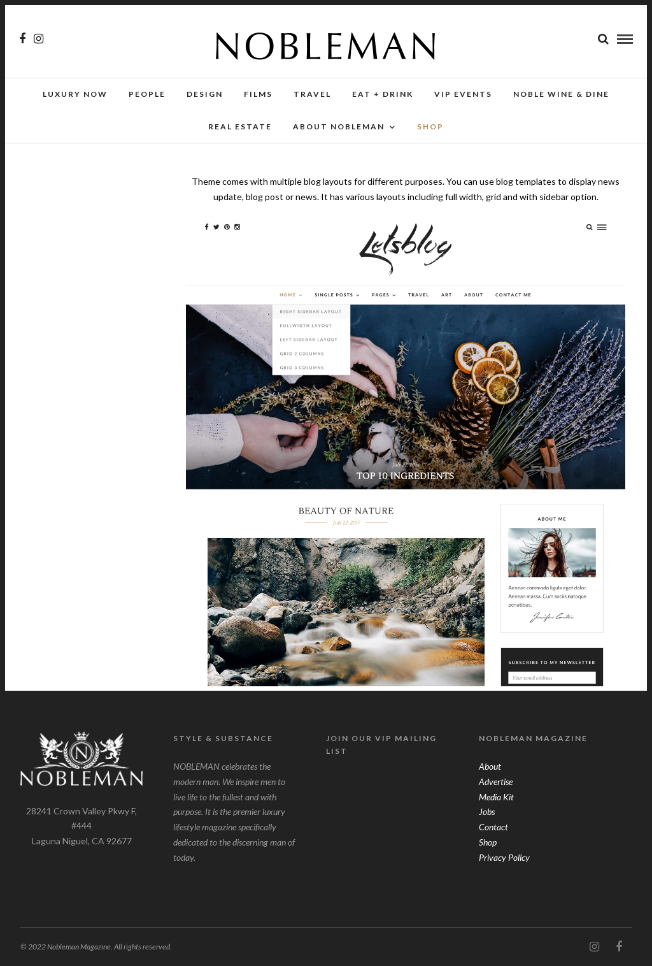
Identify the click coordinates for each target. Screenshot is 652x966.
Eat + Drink (382, 94)
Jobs (487, 811)
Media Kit (496, 796)
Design (205, 94)
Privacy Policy (504, 857)
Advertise (496, 781)
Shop (488, 842)
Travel (312, 94)
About (490, 766)
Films (258, 94)
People (147, 94)
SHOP (430, 126)
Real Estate (240, 126)
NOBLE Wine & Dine (561, 94)
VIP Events (463, 94)
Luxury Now (75, 94)
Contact (493, 826)
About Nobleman (339, 126)
